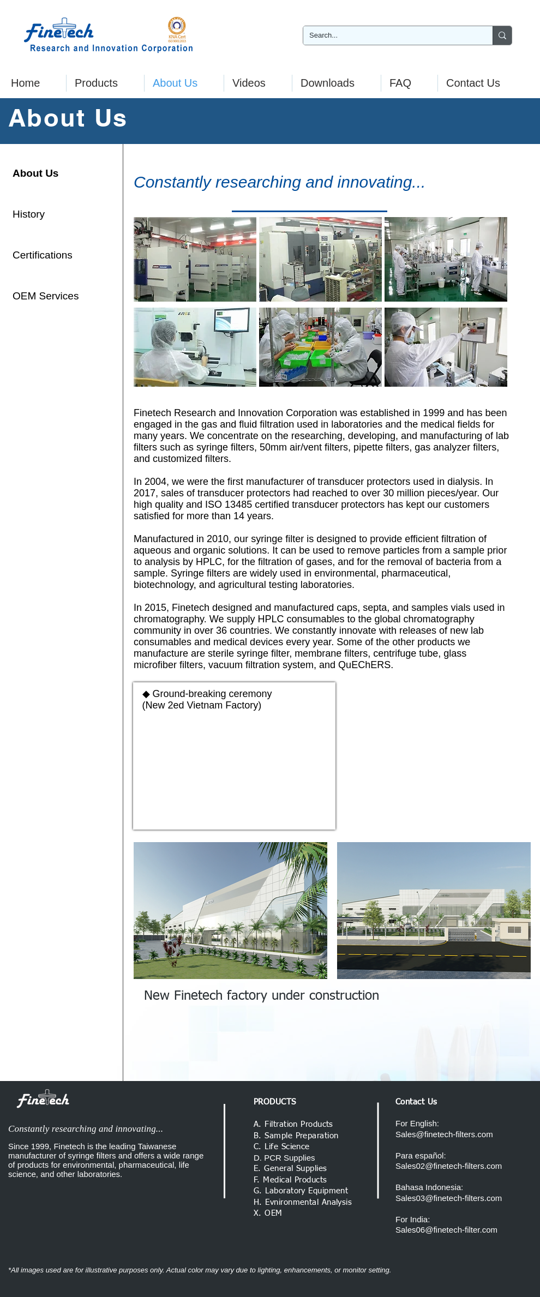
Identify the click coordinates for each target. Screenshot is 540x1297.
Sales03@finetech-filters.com (448, 1198)
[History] (51, 214)
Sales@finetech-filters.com (444, 1134)
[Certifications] (51, 255)
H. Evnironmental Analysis (303, 1202)
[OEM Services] (52, 296)
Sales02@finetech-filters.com (448, 1165)
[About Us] (51, 173)
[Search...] (389, 35)
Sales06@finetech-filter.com (446, 1229)
